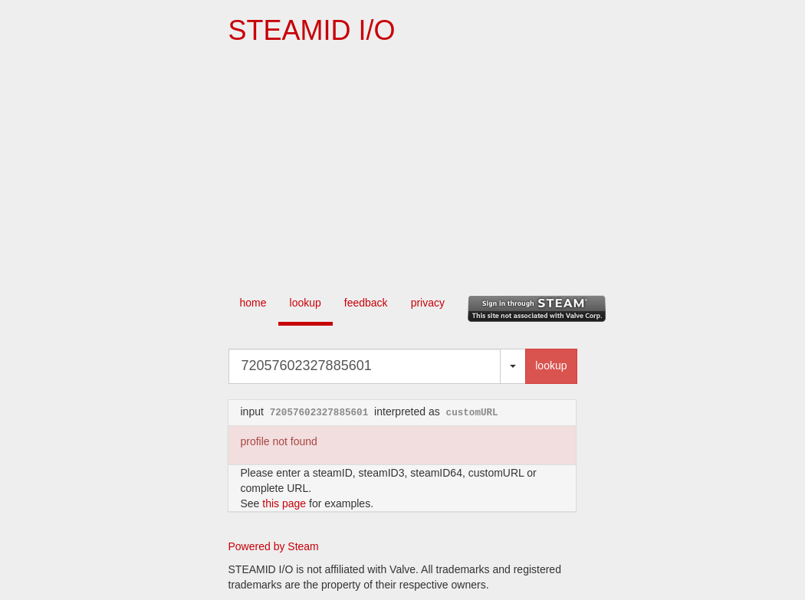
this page (284, 503)
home (253, 303)
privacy (428, 303)
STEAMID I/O (311, 30)
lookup (305, 303)
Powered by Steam (273, 546)
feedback (366, 303)
